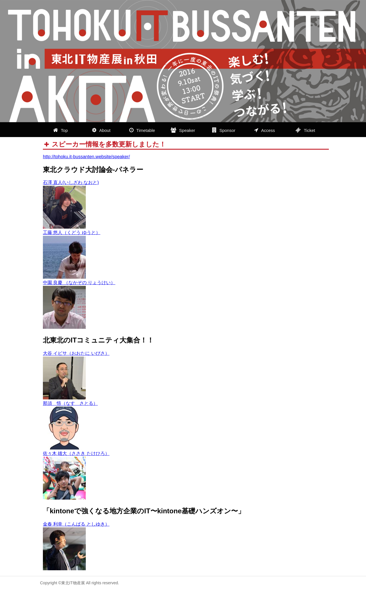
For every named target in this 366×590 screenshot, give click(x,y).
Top (60, 130)
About (101, 130)
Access (264, 130)
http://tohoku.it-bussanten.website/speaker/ (86, 156)
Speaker (183, 130)
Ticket (305, 130)
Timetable (142, 130)
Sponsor (223, 130)
